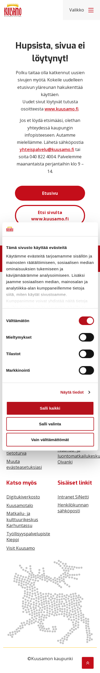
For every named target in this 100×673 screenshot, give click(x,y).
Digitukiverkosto (23, 497)
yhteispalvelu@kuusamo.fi (47, 149)
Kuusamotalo (19, 505)
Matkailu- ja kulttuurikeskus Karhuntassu (22, 519)
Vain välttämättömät (50, 439)
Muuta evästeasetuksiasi (24, 464)
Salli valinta (50, 424)
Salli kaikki (50, 408)
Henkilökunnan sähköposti (73, 508)
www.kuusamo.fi (61, 109)
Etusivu (50, 193)
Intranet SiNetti (73, 497)
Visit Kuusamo (20, 548)
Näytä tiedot (72, 392)
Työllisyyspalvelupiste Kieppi (28, 537)
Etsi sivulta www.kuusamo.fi (50, 215)
